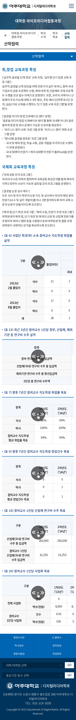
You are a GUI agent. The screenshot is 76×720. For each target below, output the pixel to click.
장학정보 (56, 645)
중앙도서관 (19, 637)
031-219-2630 (41, 703)
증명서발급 (19, 654)
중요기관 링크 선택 (17, 675)
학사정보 (19, 645)
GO (69, 665)
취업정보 (56, 654)
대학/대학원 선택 (16, 665)
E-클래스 (56, 637)
